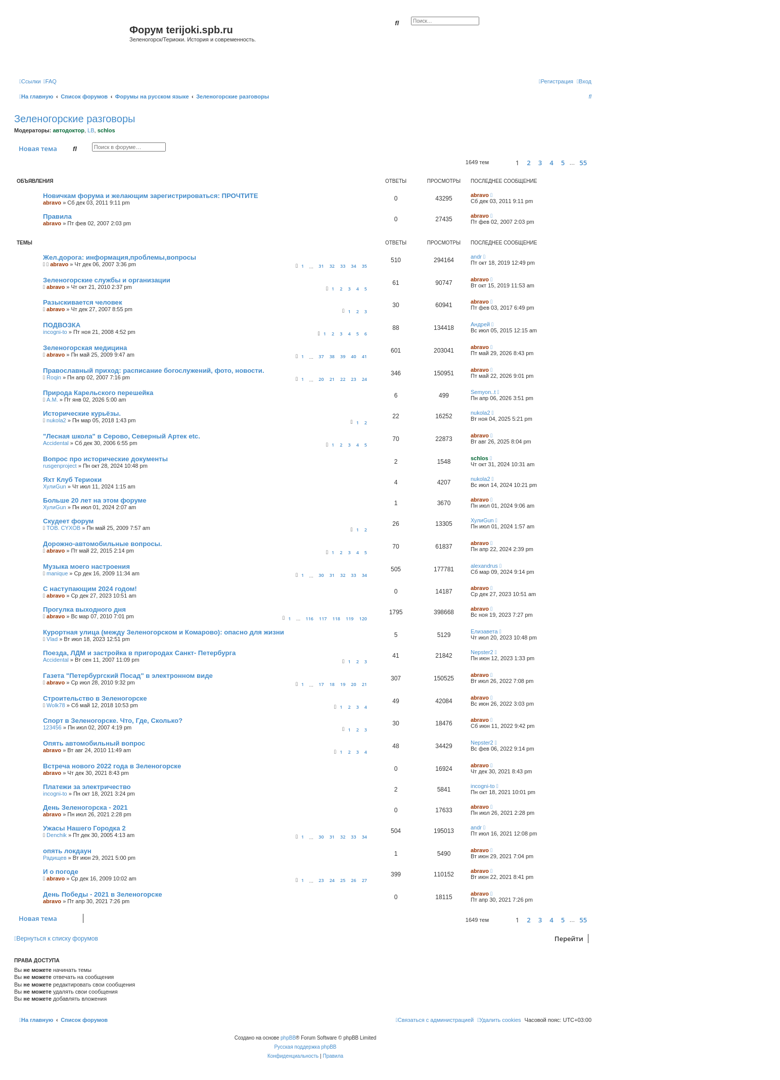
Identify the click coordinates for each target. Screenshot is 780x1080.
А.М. (52, 400)
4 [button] (551, 162)
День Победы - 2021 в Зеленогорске (102, 894)
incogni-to (55, 332)
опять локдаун (67, 851)
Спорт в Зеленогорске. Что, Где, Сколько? (112, 720)
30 (321, 575)
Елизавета (484, 631)
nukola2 (56, 420)
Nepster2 (482, 652)
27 (364, 880)
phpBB (288, 1038)
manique (57, 573)
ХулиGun (54, 486)
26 (353, 880)
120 (363, 618)
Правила (57, 216)
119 (349, 618)
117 (323, 618)
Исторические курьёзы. (82, 413)
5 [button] (563, 162)
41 (364, 356)
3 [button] (540, 162)
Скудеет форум (68, 521)
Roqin (54, 377)
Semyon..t (483, 392)
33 (342, 266)
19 (342, 684)
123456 (52, 727)
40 (353, 356)
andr (476, 257)
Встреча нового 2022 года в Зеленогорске (112, 766)
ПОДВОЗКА (61, 325)
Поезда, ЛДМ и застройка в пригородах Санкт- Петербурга (139, 653)
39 (342, 356)
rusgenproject (60, 466)
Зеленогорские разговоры (74, 118)
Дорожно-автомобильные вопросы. (102, 544)
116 (309, 618)
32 (332, 266)
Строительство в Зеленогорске (95, 698)
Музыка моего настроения (86, 566)
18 (332, 684)
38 (332, 356)
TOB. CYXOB (63, 528)
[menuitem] (50, 81)
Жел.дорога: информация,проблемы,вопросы (119, 257)
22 (342, 379)
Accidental (56, 443)
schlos (106, 130)
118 (336, 618)
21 (332, 379)
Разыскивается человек (82, 302)
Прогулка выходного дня (84, 609)
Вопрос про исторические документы (105, 459)
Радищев (55, 858)
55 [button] (583, 162)
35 (364, 266)
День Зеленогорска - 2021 (85, 807)
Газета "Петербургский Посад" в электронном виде (128, 675)
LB (90, 130)
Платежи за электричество (87, 787)
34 (353, 266)
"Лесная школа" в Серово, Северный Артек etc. (121, 436)
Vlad (52, 639)
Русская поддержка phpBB (305, 1047)
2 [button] (528, 162)
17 (321, 684)
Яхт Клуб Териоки (72, 479)
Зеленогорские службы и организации (106, 280)
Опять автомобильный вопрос (94, 743)
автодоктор (68, 130)
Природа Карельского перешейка (98, 393)
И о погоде (60, 871)
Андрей (480, 324)
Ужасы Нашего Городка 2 (84, 828)
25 (342, 880)
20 (321, 379)
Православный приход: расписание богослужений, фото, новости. (153, 370)
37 (321, 356)
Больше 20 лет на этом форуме (95, 500)
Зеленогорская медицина (85, 348)
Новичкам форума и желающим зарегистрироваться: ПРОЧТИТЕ (150, 196)
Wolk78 (56, 705)
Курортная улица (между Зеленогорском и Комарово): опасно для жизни (163, 632)
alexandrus (484, 566)
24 (364, 379)
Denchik (57, 835)
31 (321, 266)
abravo (52, 203)
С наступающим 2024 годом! (90, 589)
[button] (501, 162)
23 (353, 379)
